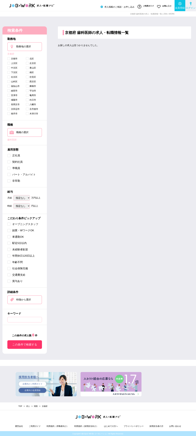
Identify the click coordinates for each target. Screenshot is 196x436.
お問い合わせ (175, 426)
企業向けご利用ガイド (32, 383)
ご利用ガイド (145, 7)
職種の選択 (22, 132)
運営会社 (19, 426)
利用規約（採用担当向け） (86, 426)
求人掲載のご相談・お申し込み (117, 7)
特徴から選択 (23, 299)
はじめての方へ (111, 426)
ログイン (191, 5)
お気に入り (164, 7)
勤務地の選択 (23, 46)
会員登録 (180, 5)
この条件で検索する (24, 344)
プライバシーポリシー (134, 426)
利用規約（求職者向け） (57, 426)
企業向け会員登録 (32, 390)
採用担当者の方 (156, 426)
